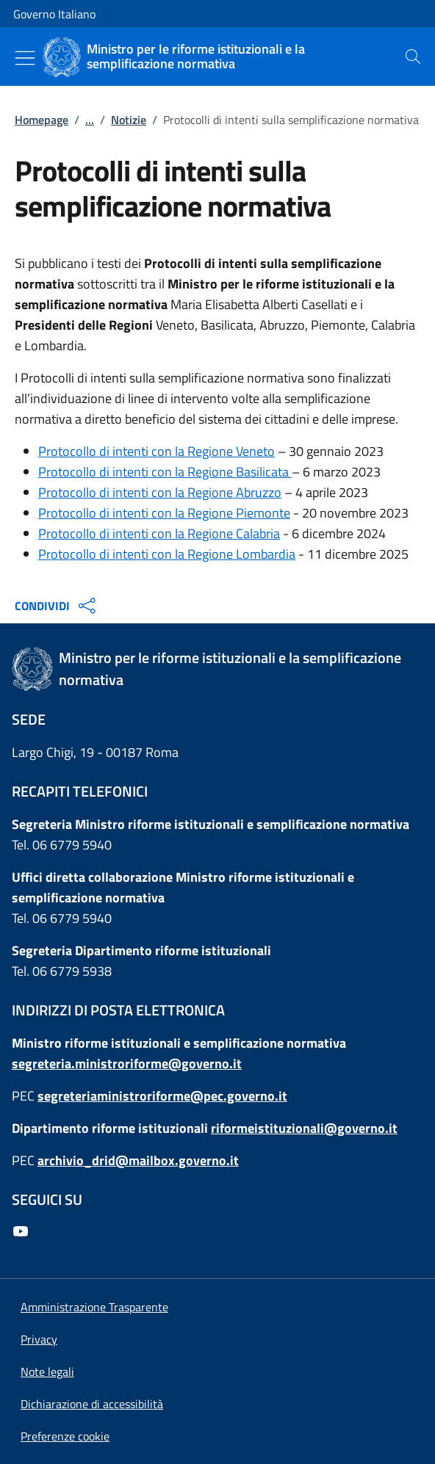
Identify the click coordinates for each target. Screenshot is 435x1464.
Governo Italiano (54, 14)
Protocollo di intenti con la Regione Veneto (156, 451)
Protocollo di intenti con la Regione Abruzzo (159, 492)
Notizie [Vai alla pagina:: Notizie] (128, 119)
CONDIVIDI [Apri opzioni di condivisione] (57, 605)
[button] (65, 1436)
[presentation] (413, 56)
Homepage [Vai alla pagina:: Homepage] (41, 119)
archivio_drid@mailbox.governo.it (138, 1160)
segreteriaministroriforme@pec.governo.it (162, 1096)
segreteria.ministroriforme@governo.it (127, 1063)
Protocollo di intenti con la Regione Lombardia (166, 554)
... (89, 119)
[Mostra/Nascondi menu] (25, 58)
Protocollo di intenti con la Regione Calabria (159, 533)
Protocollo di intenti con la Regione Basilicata (165, 472)
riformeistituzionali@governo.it (304, 1128)
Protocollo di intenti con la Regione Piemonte (164, 513)
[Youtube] (23, 1232)
